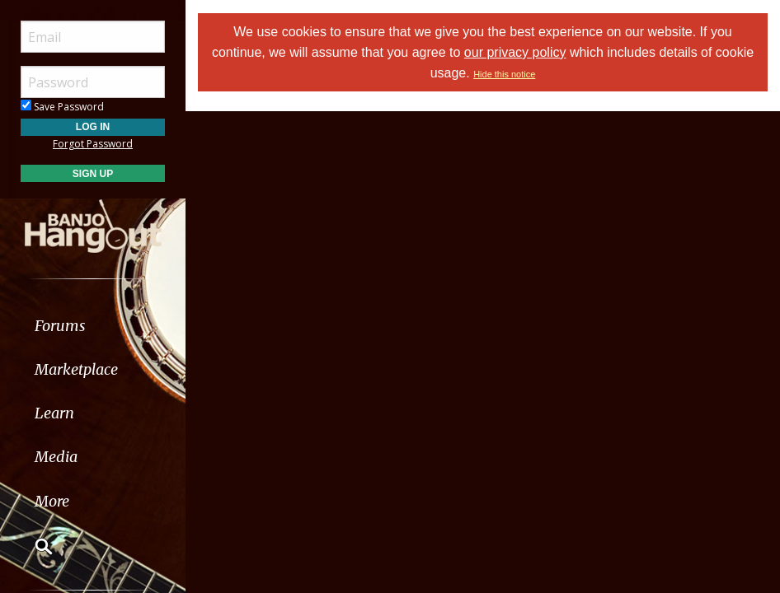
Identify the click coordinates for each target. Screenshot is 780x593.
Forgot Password (93, 144)
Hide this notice (504, 74)
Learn (54, 413)
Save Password (62, 107)
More (52, 501)
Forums (60, 325)
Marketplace (76, 369)
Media (56, 456)
